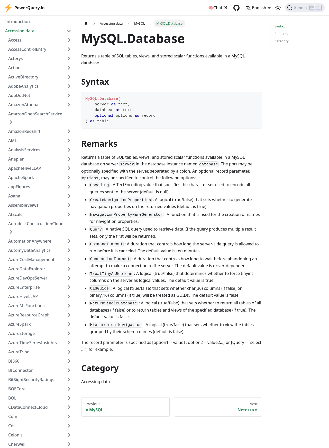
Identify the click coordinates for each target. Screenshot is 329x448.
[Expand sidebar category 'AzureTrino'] (69, 352)
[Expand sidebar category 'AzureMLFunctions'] (69, 306)
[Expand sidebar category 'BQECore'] (69, 389)
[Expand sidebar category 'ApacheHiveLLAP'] (69, 168)
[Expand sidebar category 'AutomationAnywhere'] (69, 241)
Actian (14, 68)
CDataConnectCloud (28, 407)
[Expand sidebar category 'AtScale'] (69, 214)
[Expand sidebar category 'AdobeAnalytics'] (69, 86)
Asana (14, 196)
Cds (11, 426)
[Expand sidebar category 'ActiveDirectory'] (69, 77)
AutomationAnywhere (29, 241)
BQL (12, 398)
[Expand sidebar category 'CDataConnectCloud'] (69, 407)
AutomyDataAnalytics (29, 250)
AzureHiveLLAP (23, 296)
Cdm (12, 416)
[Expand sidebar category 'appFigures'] (69, 187)
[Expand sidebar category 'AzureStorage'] (69, 333)
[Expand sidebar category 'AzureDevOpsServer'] (69, 278)
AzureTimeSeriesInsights (32, 342)
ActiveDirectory (23, 77)
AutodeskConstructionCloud (35, 223)
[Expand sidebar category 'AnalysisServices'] (69, 150)
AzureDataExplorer (26, 269)
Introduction (17, 21)
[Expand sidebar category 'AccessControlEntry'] (69, 49)
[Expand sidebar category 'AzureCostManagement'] (69, 259)
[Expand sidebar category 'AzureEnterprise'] (69, 287)
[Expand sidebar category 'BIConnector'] (69, 370)
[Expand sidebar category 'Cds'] (69, 426)
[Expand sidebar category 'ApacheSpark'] (69, 177)
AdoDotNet (19, 95)
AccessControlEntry (27, 49)
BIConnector (20, 370)
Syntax (280, 26)
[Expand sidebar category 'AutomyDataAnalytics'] (69, 250)
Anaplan (16, 159)
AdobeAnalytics (23, 86)
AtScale (15, 214)
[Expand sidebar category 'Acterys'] (69, 58)
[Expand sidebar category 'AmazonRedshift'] (69, 131)
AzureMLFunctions (26, 305)
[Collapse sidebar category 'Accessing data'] (69, 31)
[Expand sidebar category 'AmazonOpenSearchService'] (10, 122)
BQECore (17, 389)
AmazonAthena (23, 104)
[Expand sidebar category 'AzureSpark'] (69, 324)
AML (12, 140)
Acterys (15, 58)
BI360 (14, 361)
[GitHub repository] (236, 8)
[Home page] (86, 23)
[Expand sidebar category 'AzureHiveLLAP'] (69, 296)
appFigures (19, 187)
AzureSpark (19, 324)
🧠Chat (217, 8)
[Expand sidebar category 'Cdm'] (69, 416)
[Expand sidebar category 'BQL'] (69, 398)
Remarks (281, 33)
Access (14, 40)
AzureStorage (21, 333)
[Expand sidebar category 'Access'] (69, 40)
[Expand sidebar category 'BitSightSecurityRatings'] (69, 379)
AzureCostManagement (31, 259)
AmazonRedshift (24, 131)
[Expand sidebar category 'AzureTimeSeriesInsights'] (69, 343)
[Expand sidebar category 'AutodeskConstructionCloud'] (10, 232)
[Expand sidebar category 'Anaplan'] (69, 159)
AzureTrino (19, 352)
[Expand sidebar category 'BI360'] (69, 361)
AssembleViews (23, 205)
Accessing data (19, 31)
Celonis (15, 435)
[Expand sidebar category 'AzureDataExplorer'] (69, 269)
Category (282, 41)
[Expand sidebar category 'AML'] (69, 140)
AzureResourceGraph (29, 315)
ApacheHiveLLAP (24, 168)
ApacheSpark (21, 177)
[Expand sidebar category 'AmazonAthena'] (69, 105)
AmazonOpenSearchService (35, 114)
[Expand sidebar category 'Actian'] (69, 68)
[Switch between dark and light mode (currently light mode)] (278, 8)
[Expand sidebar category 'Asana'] (69, 196)
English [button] (256, 8)
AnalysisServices (24, 150)
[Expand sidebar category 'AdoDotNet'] (69, 95)
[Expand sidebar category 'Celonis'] (69, 435)
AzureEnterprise (24, 287)
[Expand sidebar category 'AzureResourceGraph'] (69, 315)
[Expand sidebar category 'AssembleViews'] (69, 205)
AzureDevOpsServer (27, 278)
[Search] (305, 7)
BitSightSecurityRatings (31, 379)
